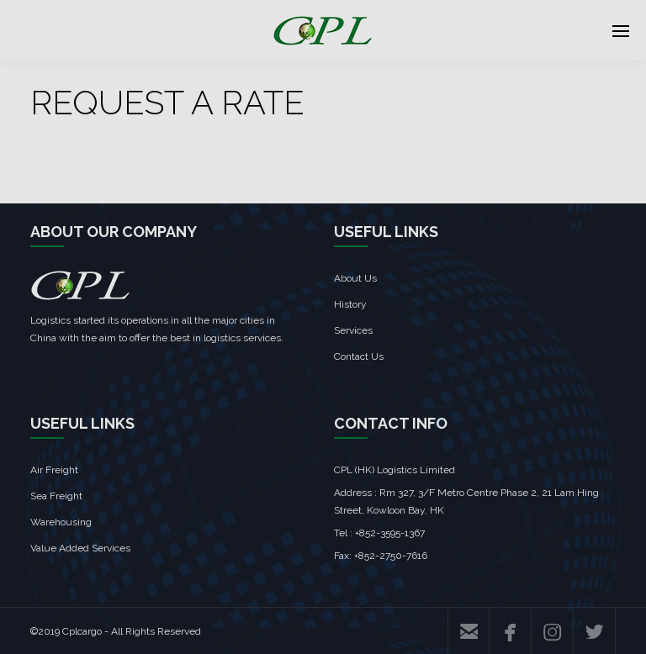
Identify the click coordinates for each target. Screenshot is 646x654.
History (350, 304)
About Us (355, 278)
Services (353, 330)
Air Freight (54, 470)
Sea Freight (56, 496)
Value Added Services (80, 548)
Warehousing (61, 522)
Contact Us (359, 356)
